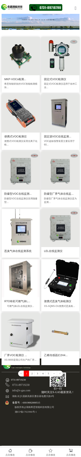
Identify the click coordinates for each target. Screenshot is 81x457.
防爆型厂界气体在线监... (59, 193)
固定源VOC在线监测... (57, 136)
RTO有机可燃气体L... (17, 301)
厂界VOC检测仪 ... (15, 355)
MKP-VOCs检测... (15, 79)
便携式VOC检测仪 (15, 136)
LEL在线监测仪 (53, 251)
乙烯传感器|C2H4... (56, 355)
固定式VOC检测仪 (55, 79)
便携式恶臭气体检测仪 (57, 301)
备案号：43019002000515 (26, 402)
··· (54, 373)
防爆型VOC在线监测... (18, 193)
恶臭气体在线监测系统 (18, 251)
